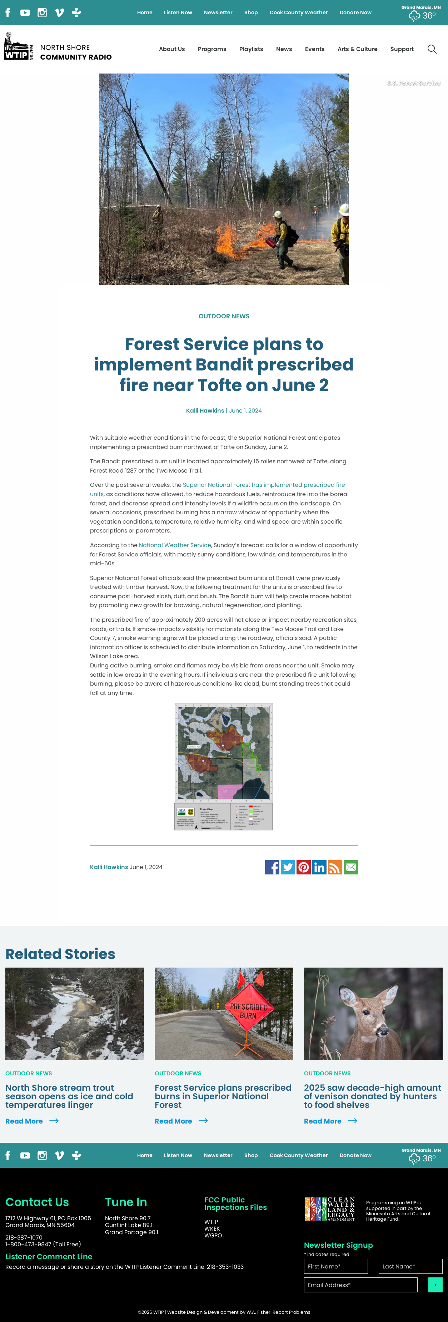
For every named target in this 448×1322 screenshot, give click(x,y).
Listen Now (178, 12)
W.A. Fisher (258, 1312)
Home (145, 12)
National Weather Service (175, 545)
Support (402, 49)
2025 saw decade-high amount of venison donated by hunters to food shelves (372, 1096)
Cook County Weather (299, 12)
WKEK (212, 1229)
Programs (212, 49)
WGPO (213, 1235)
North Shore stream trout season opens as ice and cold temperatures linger (69, 1096)
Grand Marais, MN (421, 7)
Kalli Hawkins (205, 411)
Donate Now (356, 12)
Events (315, 49)
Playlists (251, 49)
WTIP (211, 1222)
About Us (172, 49)
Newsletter (218, 12)
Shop (251, 12)
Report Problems (291, 1312)
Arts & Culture (358, 49)
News (284, 49)
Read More (32, 1121)
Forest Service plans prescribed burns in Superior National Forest (223, 1096)
